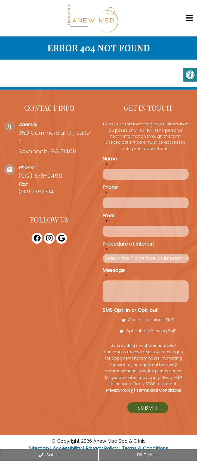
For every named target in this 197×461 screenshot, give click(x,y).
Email (109, 218)
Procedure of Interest (128, 247)
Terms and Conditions (158, 390)
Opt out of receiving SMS (151, 331)
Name (110, 162)
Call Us (49, 455)
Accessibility (67, 448)
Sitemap (39, 448)
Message (114, 273)
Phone (110, 190)
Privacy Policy (119, 390)
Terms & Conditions (145, 448)
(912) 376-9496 (40, 176)
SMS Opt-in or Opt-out (130, 310)
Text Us (148, 455)
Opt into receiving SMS (151, 320)
